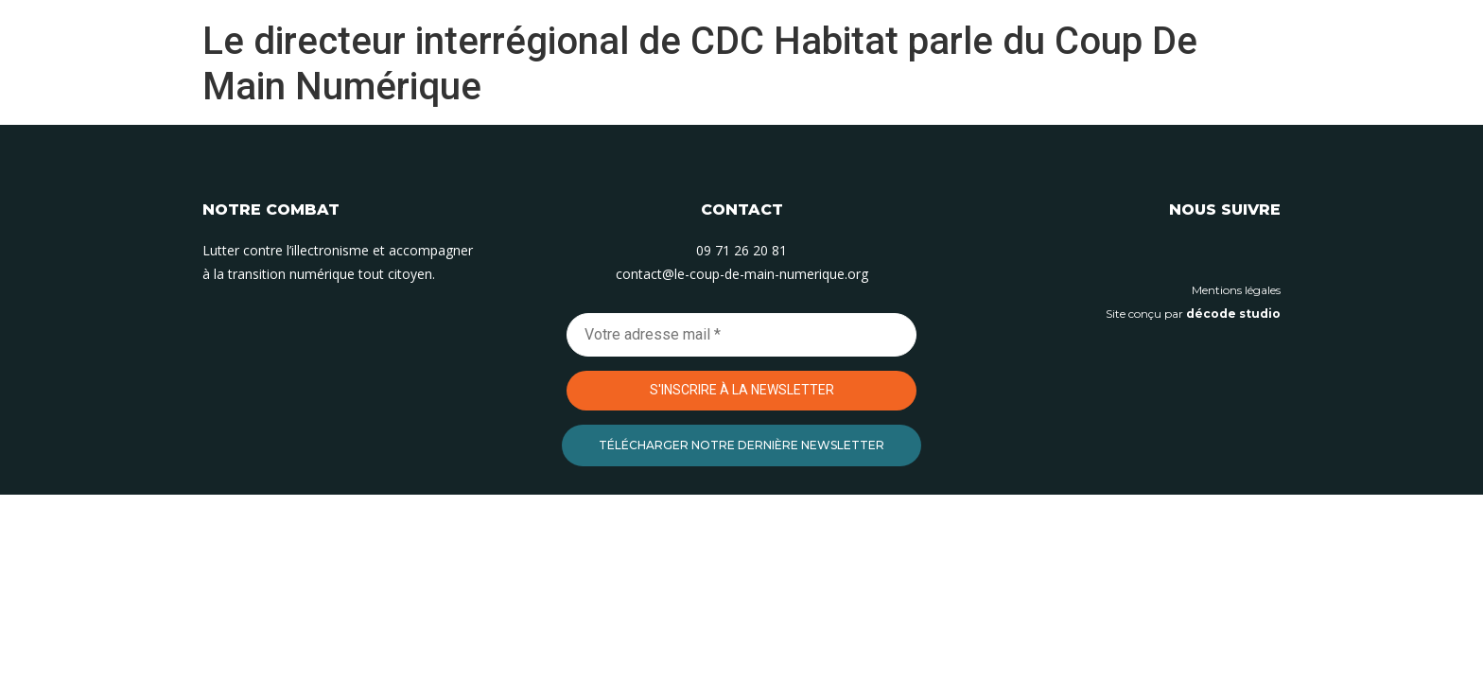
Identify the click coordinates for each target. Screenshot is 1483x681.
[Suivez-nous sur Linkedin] (1181, 252)
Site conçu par (1193, 313)
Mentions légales (1236, 290)
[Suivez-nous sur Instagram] (1224, 252)
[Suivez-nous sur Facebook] (1266, 252)
